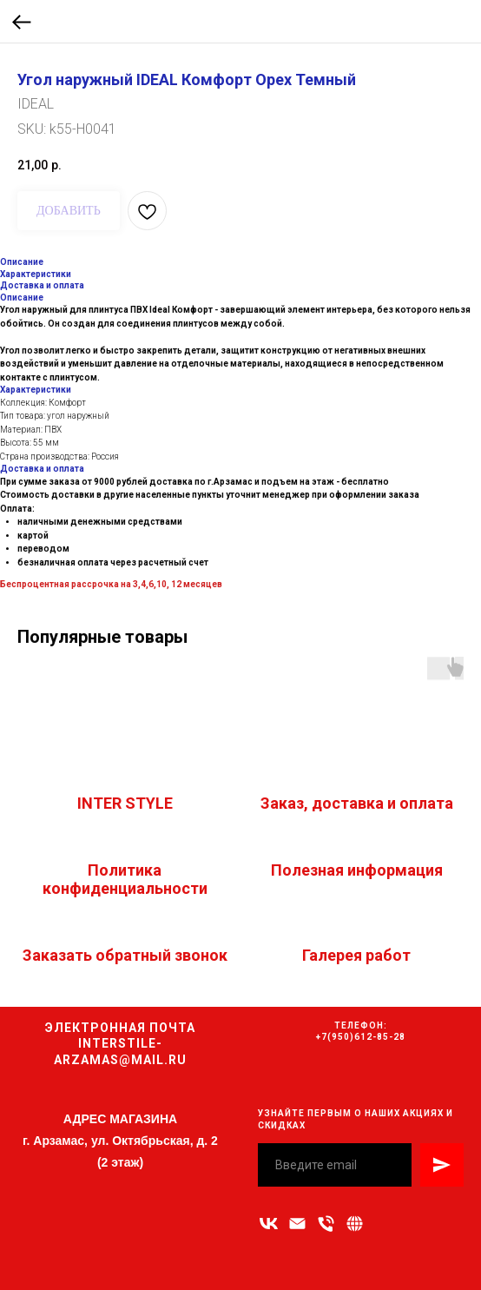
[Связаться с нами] (355, 1223)
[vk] (269, 1223)
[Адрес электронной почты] (297, 1223)
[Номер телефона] (326, 1223)
